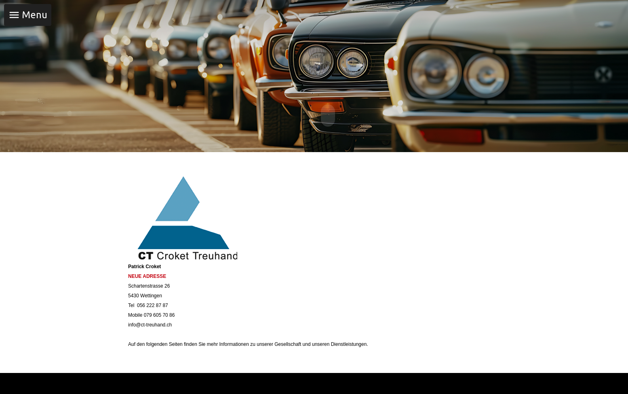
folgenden (157, 343)
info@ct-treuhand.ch (150, 324)
